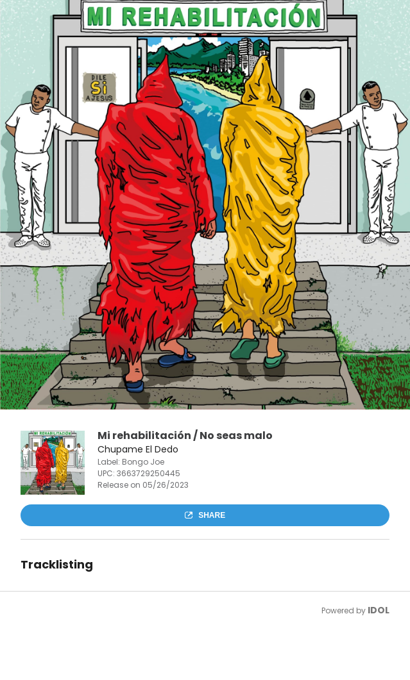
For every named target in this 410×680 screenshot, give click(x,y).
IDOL (378, 610)
